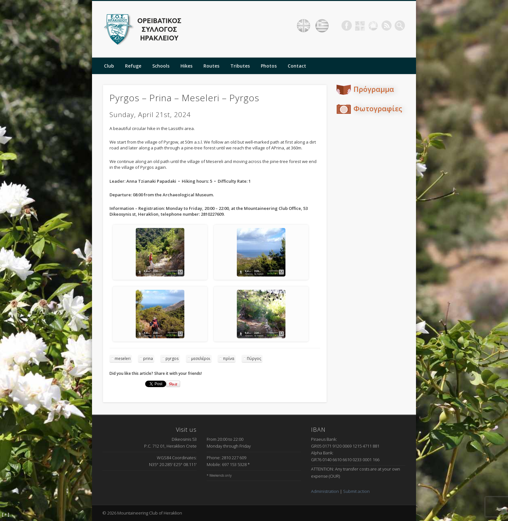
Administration (325, 491)
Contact (297, 66)
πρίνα (228, 358)
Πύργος (254, 358)
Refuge (133, 66)
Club (109, 66)
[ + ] (5, 514)
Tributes (240, 66)
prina (148, 358)
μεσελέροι (200, 358)
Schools (160, 66)
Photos (269, 66)
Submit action (356, 491)
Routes (211, 66)
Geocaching (360, 25)
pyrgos (172, 358)
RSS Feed (386, 25)
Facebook (346, 25)
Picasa (373, 25)
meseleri (123, 358)
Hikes (186, 66)
